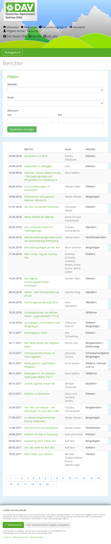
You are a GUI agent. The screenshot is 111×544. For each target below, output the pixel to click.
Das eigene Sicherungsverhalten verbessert (36, 282)
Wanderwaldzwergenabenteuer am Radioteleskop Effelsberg (43, 239)
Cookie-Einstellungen (36, 537)
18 (32, 484)
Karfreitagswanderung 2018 (41, 302)
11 (76, 478)
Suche (32, 31)
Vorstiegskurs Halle (35, 332)
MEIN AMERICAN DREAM (39, 217)
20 (47, 484)
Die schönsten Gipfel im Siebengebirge (38, 228)
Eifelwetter (11, 27)
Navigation (13, 52)
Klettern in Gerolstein (37, 393)
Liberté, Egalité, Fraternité (39, 383)
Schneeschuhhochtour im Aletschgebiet (39, 354)
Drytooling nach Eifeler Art (40, 441)
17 (25, 484)
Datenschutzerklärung (20, 537)
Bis (60, 115)
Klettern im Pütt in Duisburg (41, 434)
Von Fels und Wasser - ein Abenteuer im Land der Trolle (41, 409)
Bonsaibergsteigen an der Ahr (42, 247)
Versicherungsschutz (53, 27)
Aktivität (12, 84)
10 (69, 478)
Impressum (7, 537)
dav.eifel (35, 36)
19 (40, 484)
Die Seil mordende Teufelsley (41, 206)
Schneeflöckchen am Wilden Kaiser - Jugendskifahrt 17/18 (41, 314)
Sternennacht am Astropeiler (41, 427)
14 (98, 478)
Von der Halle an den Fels (39, 447)
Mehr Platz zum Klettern (38, 454)
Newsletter (77, 27)
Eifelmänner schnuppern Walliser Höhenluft (39, 198)
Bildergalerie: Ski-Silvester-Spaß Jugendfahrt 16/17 (40, 375)
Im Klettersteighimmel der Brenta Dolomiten (40, 419)
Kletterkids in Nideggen (38, 166)
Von (9, 115)
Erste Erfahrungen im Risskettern (37, 188)
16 (18, 484)
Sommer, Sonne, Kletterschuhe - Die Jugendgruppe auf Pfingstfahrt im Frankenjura (42, 176)
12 (84, 478)
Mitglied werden (14, 31)
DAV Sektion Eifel (15, 36)
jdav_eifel (50, 36)
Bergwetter (29, 27)
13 (91, 478)
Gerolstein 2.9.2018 (35, 156)
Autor (10, 97)
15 (10, 484)
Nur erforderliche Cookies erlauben (48, 525)
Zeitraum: (13, 110)
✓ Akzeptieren (13, 524)
